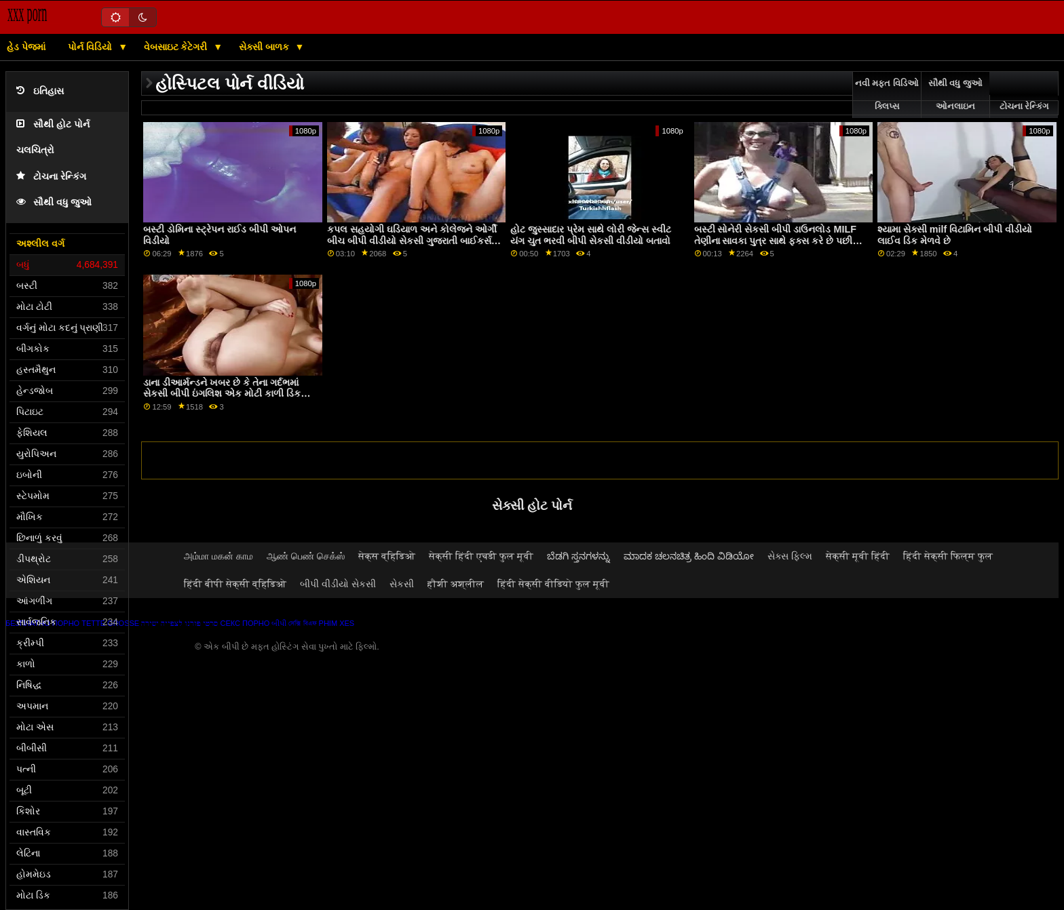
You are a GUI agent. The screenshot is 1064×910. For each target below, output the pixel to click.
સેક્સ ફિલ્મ (789, 556)
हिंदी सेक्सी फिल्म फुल (948, 556)
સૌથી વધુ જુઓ (54, 202)
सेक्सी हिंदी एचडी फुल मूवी (481, 556)
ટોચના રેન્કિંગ (51, 177)
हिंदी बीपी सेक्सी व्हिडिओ (235, 583)
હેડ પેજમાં (26, 46)
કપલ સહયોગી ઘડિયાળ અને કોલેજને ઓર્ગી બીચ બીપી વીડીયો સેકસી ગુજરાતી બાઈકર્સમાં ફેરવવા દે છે (413, 240)
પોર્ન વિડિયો (91, 46)
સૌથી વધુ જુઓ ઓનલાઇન (955, 95)
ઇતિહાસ (40, 91)
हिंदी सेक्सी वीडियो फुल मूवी (553, 583)
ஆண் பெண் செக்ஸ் (306, 556)
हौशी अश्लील (456, 583)
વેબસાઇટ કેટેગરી (177, 46)
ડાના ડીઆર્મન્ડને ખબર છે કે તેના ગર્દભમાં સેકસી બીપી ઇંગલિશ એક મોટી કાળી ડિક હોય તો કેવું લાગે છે (222, 393)
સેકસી (402, 583)
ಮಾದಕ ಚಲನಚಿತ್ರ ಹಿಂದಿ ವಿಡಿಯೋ (689, 556)
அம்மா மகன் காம (218, 556)
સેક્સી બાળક (265, 46)
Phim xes (337, 623)
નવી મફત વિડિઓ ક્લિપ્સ (887, 95)
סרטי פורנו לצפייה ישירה (179, 623)
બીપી (278, 623)
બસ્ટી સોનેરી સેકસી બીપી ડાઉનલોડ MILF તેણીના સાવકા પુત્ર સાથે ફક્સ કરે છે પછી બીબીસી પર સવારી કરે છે (775, 240)
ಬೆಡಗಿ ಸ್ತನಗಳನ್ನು (578, 556)
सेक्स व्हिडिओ (386, 556)
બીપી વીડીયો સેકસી (338, 583)
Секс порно (244, 623)
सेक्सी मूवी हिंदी (858, 556)
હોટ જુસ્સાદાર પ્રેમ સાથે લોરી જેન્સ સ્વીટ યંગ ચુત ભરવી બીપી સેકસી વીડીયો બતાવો (590, 235)
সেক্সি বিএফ (302, 623)
